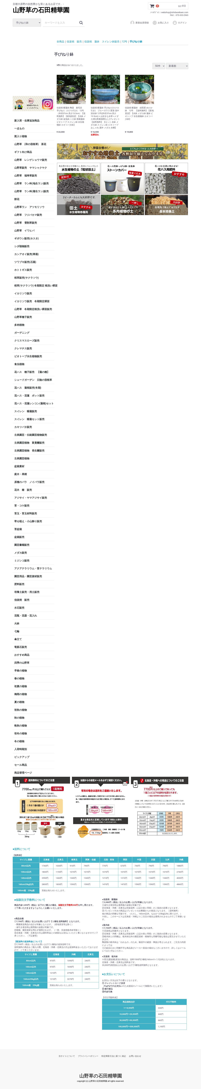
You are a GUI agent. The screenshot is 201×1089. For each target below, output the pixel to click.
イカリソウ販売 (23, 293)
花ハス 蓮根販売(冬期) (27, 387)
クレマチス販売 (23, 348)
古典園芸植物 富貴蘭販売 (29, 442)
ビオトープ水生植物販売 (28, 356)
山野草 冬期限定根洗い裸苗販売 (33, 309)
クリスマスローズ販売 (26, 340)
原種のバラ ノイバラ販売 (29, 482)
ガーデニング (23, 332)
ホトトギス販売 (23, 269)
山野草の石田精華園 (41, 10)
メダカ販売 (20, 552)
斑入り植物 (20, 136)
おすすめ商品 (21, 654)
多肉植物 (19, 324)
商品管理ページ (23, 772)
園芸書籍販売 (21, 544)
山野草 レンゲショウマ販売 (30, 159)
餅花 (16, 199)
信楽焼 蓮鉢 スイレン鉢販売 (102, 41)
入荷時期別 (20, 749)
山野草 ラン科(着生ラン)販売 (31, 191)
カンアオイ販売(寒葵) (26, 254)
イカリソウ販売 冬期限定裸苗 (31, 301)
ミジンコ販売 (21, 560)
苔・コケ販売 (21, 505)
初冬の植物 (20, 733)
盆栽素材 (19, 466)
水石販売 (19, 607)
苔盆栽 (18, 529)
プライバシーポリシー (88, 1056)
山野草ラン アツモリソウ (29, 207)
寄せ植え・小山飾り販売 (28, 521)
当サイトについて (67, 1056)
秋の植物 (19, 717)
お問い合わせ (135, 1056)
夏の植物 (19, 702)
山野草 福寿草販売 (25, 175)
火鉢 (16, 623)
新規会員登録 (139, 22)
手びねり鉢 (136, 41)
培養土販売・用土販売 (26, 592)
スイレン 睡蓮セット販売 (29, 419)
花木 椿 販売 (23, 489)
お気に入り (160, 22)
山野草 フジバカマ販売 (28, 214)
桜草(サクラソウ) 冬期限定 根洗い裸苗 (34, 285)
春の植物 (19, 678)
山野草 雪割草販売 (25, 222)
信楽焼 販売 (21, 599)
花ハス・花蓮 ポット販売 (29, 395)
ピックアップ (21, 757)
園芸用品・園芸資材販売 (28, 576)
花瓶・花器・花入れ (25, 615)
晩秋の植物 (20, 725)
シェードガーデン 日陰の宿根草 (33, 379)
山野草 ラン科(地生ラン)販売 (31, 183)
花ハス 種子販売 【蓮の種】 (31, 372)
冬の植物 (19, 741)
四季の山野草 (21, 662)
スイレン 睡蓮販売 (25, 411)
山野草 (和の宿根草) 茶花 (30, 144)
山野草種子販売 (23, 317)
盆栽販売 (19, 537)
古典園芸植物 (21, 458)
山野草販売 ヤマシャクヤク (30, 167)
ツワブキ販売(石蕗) (25, 262)
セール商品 (20, 764)
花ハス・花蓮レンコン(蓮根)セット (34, 403)
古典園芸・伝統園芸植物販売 (30, 434)
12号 (124, 41)
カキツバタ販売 (23, 427)
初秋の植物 (20, 709)
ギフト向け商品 (23, 152)
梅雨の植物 (20, 694)
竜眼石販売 (20, 647)
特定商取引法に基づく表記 (113, 1056)
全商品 (60, 41)
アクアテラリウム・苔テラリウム (33, 568)
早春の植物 (20, 670)
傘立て (18, 639)
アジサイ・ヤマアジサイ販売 (30, 497)
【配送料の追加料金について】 (28, 941)
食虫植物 (19, 364)
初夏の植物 (20, 686)
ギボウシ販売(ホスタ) (26, 238)
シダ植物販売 (21, 246)
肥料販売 (19, 584)
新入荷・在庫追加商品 (26, 120)
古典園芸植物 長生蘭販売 (29, 450)
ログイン (179, 22)
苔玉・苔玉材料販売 (25, 513)
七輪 (16, 631)
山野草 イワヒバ (24, 230)
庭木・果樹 (20, 474)
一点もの (19, 128)
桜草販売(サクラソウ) (26, 277)
